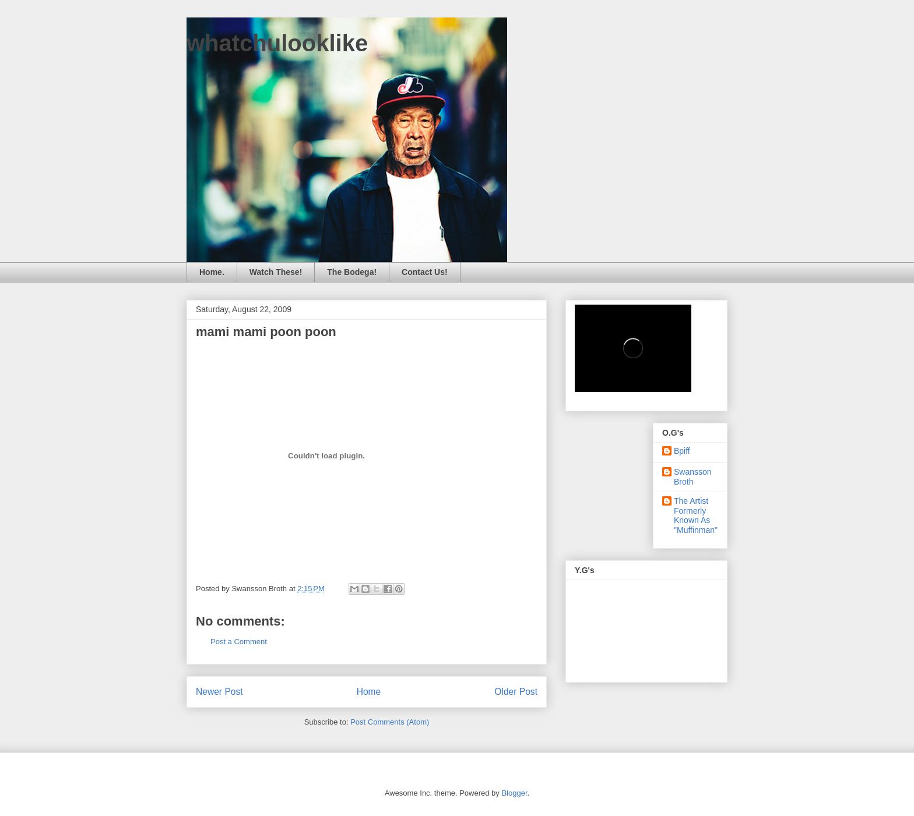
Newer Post (219, 692)
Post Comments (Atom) (389, 722)
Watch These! (276, 272)
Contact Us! (425, 272)
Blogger (514, 793)
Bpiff (682, 450)
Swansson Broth (693, 476)
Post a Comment (238, 641)
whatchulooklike (277, 43)
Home (369, 692)
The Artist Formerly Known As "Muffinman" (696, 515)
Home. (211, 272)
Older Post (515, 692)
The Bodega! (352, 272)
